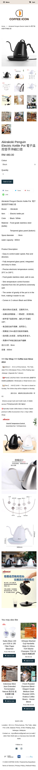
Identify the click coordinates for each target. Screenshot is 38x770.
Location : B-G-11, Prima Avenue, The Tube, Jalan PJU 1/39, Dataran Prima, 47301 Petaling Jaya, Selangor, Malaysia (19, 727)
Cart (32, 2)
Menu (6, 2)
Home (3, 26)
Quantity (5, 170)
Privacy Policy (20, 765)
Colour (4, 160)
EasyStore (31, 762)
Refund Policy (31, 765)
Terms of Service (8, 765)
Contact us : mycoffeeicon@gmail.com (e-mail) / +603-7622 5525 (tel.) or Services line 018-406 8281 (19, 735)
